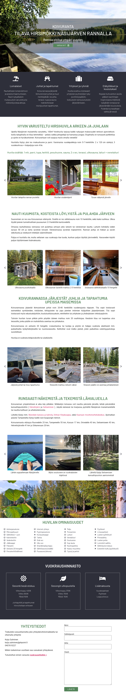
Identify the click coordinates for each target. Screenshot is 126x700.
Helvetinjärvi (35, 408)
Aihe (87, 646)
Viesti (88, 669)
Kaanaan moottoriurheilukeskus (90, 416)
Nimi (87, 628)
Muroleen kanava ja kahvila (41, 416)
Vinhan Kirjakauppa (62, 416)
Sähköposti (87, 637)
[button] (5, 181)
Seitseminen (48, 408)
